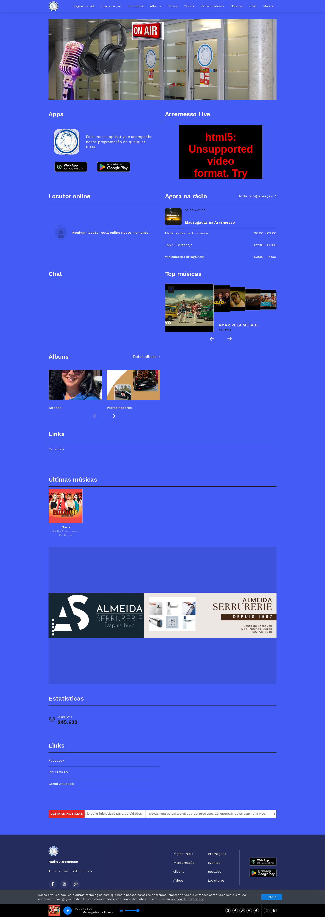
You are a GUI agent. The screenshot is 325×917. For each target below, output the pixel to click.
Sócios (189, 6)
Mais (268, 6)
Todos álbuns (146, 357)
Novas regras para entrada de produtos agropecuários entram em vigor (222, 814)
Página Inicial (84, 6)
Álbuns (155, 6)
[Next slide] (113, 416)
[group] (75, 387)
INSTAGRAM (59, 772)
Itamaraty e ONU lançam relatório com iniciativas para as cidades (102, 814)
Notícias (236, 6)
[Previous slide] (95, 416)
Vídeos (172, 6)
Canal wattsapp (61, 784)
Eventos (214, 863)
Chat (253, 6)
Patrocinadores (212, 6)
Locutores (135, 6)
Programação (110, 6)
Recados (215, 872)
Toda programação (257, 196)
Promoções (217, 854)
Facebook (56, 449)
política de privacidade (187, 899)
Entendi (272, 897)
